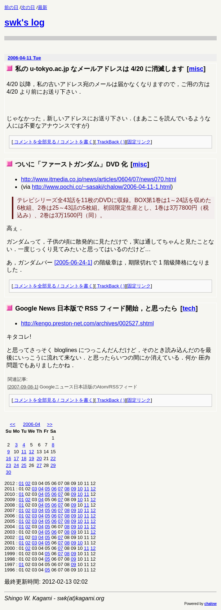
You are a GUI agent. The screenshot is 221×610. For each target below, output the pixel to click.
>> (49, 424)
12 (31, 451)
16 (8, 458)
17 (16, 458)
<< (12, 424)
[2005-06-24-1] (73, 262)
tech (188, 308)
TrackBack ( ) (110, 141)
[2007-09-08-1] (23, 386)
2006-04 (31, 424)
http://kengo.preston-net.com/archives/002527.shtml (87, 323)
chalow (210, 604)
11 (23, 451)
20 (39, 458)
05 (47, 488)
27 (39, 465)
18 (23, 458)
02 (27, 483)
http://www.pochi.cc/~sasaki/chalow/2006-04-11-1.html (101, 187)
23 (8, 465)
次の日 (28, 7)
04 (40, 488)
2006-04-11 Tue (24, 58)
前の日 (11, 7)
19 (31, 458)
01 (21, 483)
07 (60, 488)
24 (16, 465)
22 (53, 458)
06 (53, 488)
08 (67, 488)
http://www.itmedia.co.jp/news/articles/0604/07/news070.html (98, 179)
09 (73, 488)
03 (34, 488)
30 (8, 472)
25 (23, 465)
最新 (42, 7)
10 (80, 488)
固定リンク (139, 141)
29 (53, 465)
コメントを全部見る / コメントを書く (53, 141)
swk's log (24, 22)
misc (196, 68)
